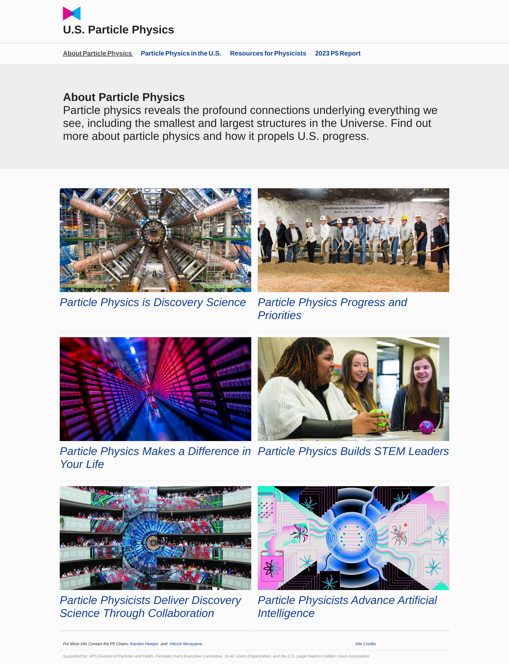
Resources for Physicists (268, 53)
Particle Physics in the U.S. (181, 53)
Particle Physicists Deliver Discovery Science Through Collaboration (150, 607)
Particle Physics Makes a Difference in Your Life (155, 458)
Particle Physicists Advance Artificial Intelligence (347, 607)
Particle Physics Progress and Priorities (332, 309)
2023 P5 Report (338, 53)
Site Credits (365, 644)
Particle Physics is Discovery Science (153, 302)
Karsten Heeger (145, 644)
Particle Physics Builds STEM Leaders (353, 451)
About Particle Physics (98, 53)
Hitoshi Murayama (185, 644)
